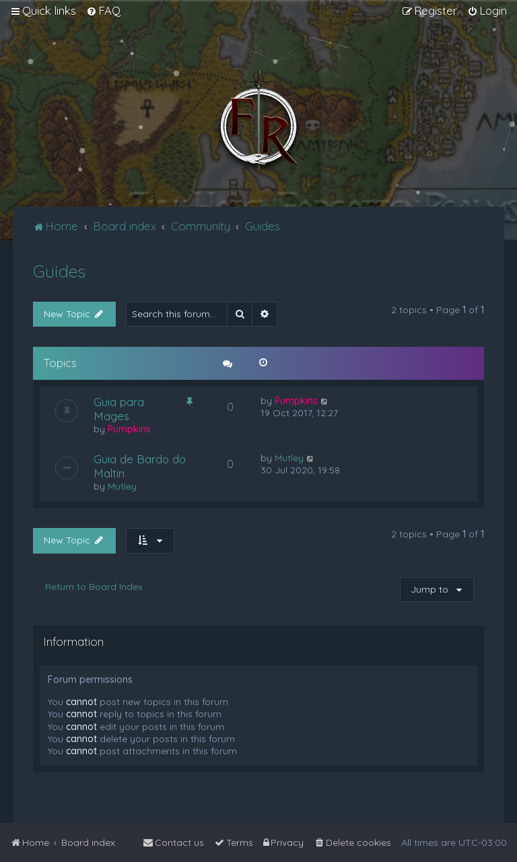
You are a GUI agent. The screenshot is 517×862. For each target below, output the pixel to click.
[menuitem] (103, 10)
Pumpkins (129, 429)
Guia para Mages (119, 409)
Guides (59, 271)
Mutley (122, 486)
